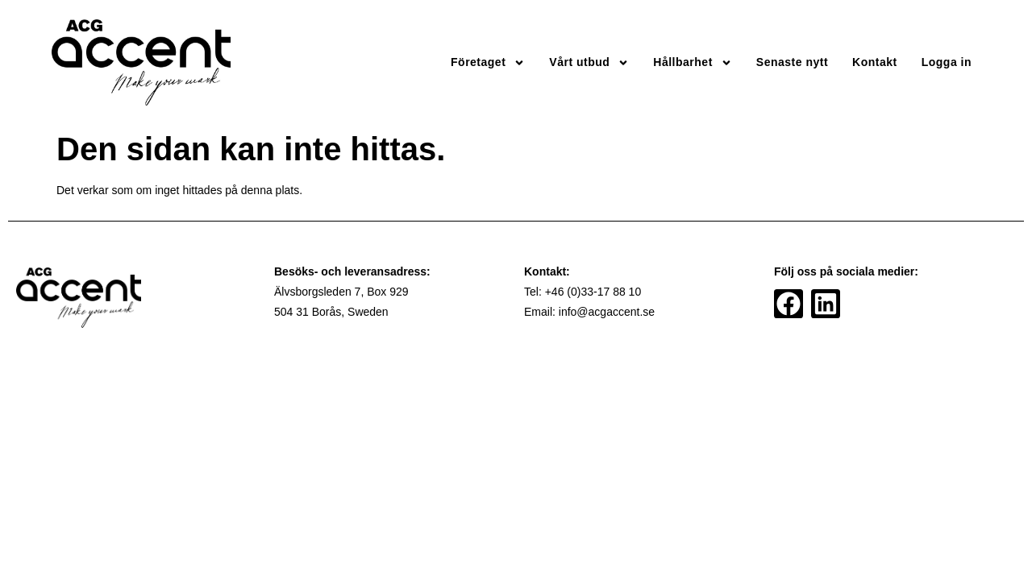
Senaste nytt (792, 62)
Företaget (488, 63)
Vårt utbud (589, 63)
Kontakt (874, 62)
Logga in (947, 62)
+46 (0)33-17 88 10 (593, 291)
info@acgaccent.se (607, 311)
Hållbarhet (692, 63)
